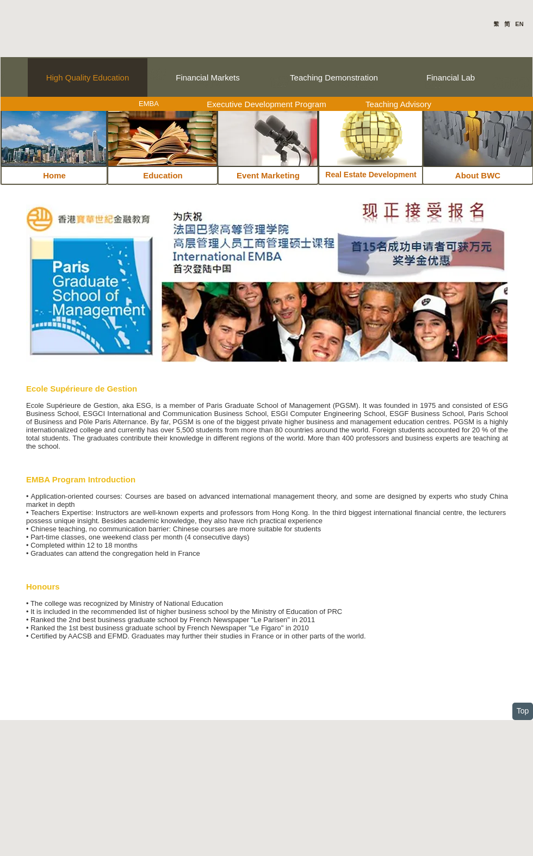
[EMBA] (148, 104)
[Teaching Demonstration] (334, 77)
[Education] (163, 175)
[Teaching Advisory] (398, 104)
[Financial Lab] (450, 77)
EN (519, 24)
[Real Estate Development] (371, 175)
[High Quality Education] (87, 77)
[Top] (522, 711)
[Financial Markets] (207, 77)
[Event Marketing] (268, 175)
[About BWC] (477, 175)
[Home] (54, 175)
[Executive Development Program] (266, 104)
